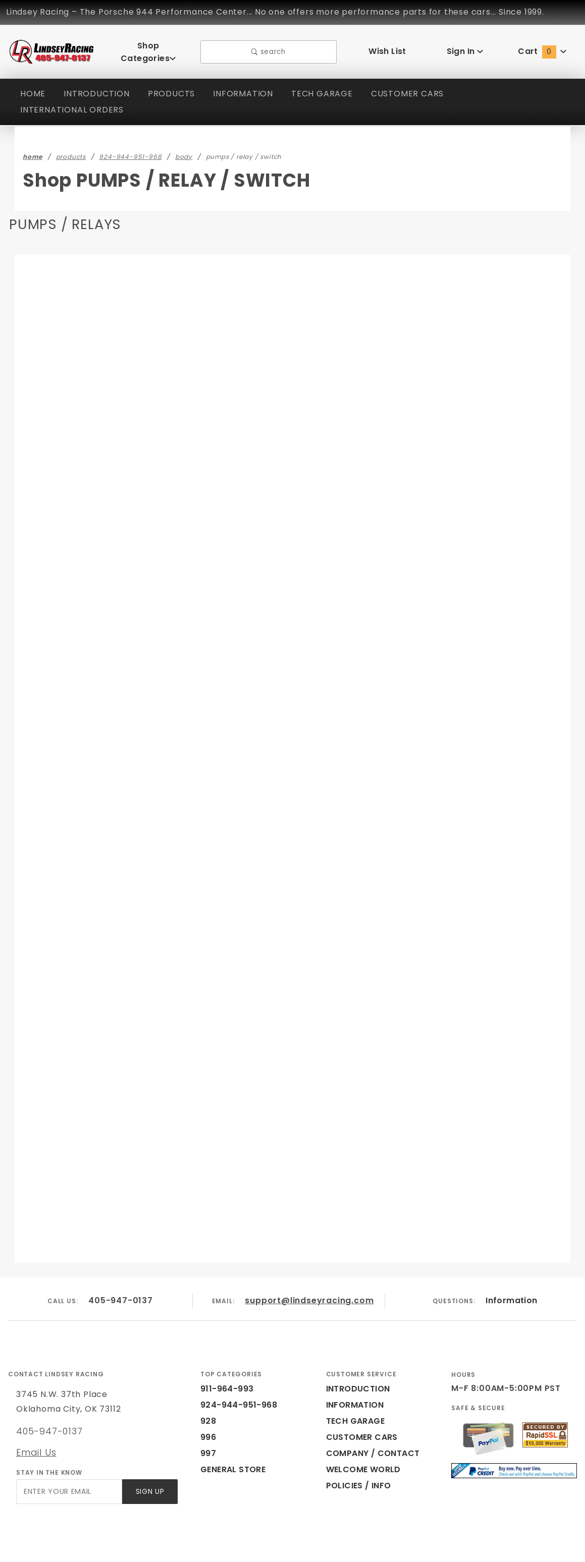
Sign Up (149, 1450)
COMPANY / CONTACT (370, 1411)
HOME (33, 86)
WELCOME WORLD (365, 1427)
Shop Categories (148, 47)
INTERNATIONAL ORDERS (74, 102)
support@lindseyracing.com (309, 1258)
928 (207, 1379)
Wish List (387, 48)
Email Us (36, 1410)
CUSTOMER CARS (414, 86)
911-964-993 (224, 1347)
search (268, 48)
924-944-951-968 (232, 1363)
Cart (542, 48)
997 (207, 1411)
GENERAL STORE (236, 1427)
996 (207, 1395)
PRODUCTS (173, 86)
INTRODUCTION (97, 86)
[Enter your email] (68, 1449)
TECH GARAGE (325, 86)
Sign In (464, 48)
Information (511, 1258)
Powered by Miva (206, 1549)
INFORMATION (246, 86)
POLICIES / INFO (359, 1443)
